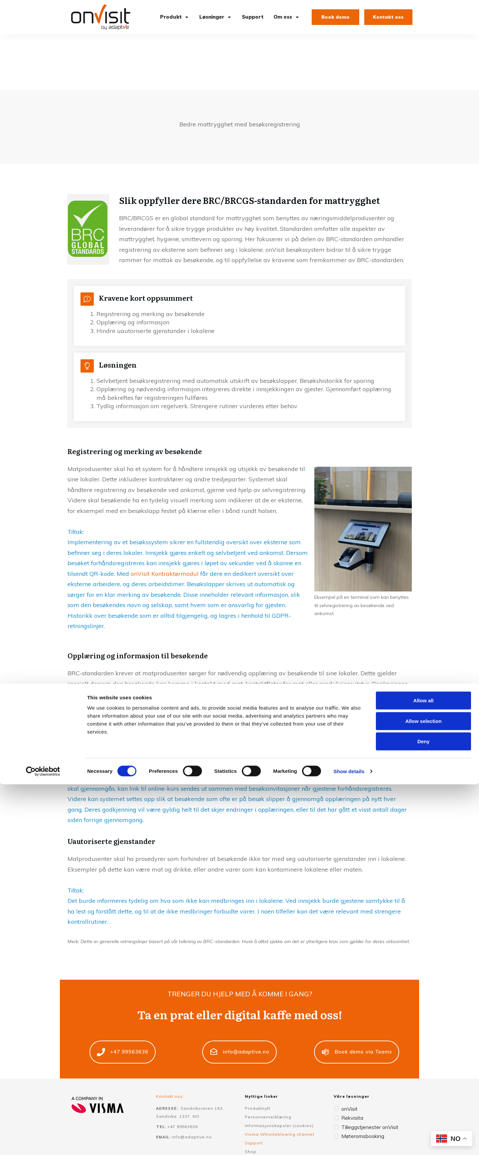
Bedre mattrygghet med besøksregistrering (239, 69)
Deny (423, 1112)
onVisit (349, 1053)
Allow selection (423, 1091)
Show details (349, 1142)
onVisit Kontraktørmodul (165, 518)
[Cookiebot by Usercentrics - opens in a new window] (43, 1142)
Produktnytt (257, 1052)
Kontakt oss (169, 1040)
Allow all (423, 1071)
